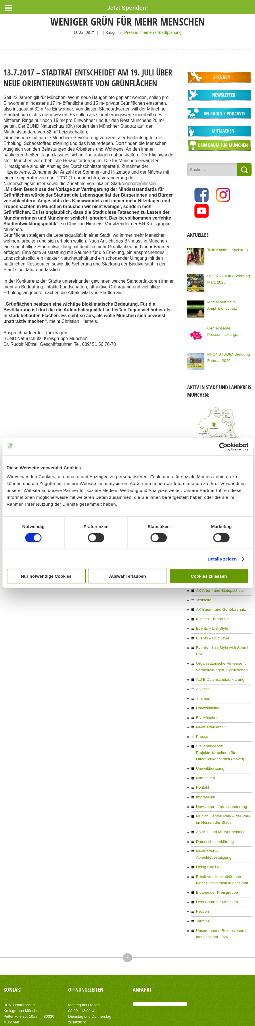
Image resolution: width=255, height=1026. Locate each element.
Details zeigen (222, 558)
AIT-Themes (49, 1017)
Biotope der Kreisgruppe (214, 846)
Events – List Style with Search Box (223, 637)
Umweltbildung (207, 687)
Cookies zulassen (209, 576)
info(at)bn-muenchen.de (36, 978)
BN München (206, 696)
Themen (202, 678)
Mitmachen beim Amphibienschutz (220, 301)
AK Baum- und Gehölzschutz (218, 601)
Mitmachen (204, 746)
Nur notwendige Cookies (46, 576)
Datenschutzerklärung (213, 805)
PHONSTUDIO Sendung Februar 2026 (226, 353)
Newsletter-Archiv (209, 705)
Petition (202, 864)
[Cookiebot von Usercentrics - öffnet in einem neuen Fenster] (223, 446)
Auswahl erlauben (127, 576)
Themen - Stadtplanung (159, 32)
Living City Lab (207, 823)
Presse (134, 32)
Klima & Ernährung (210, 610)
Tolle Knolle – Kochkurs (225, 246)
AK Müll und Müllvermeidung (218, 796)
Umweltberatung (208, 737)
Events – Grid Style (211, 628)
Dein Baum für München (214, 855)
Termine (202, 873)
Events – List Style (210, 619)
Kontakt (202, 755)
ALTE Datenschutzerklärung (217, 660)
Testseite (203, 592)
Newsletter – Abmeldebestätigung (222, 814)
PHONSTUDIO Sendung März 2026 (226, 275)
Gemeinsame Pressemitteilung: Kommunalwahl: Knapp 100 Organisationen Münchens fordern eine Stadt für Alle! (228, 327)
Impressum (204, 764)
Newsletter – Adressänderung (218, 773)
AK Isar (201, 669)
